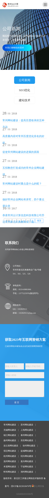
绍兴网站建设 (27, 456)
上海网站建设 (27, 430)
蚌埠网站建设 (10, 472)
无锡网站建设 (10, 430)
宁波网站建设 (27, 466)
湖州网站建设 (27, 472)
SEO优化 (24, 90)
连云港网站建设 (11, 446)
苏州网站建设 (27, 425)
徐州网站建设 (29, 446)
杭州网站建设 (10, 456)
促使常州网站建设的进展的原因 (20, 152)
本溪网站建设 (10, 466)
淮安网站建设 (27, 440)
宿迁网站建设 (10, 451)
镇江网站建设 (10, 435)
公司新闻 (24, 80)
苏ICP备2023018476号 (21, 486)
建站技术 (24, 100)
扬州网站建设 (10, 440)
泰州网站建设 (27, 435)
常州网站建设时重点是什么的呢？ (22, 183)
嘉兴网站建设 (27, 461)
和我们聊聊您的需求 (14, 48)
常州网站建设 (10, 425)
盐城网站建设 (27, 451)
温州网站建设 (10, 461)
